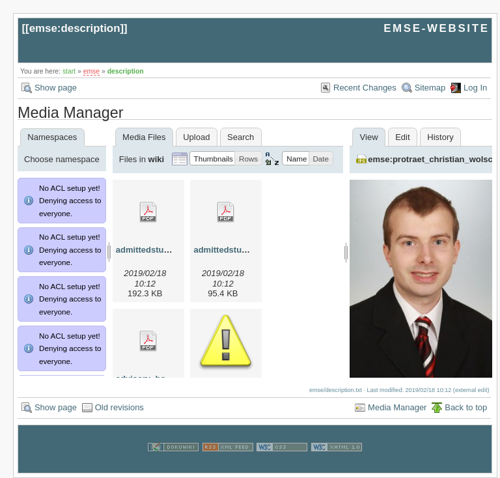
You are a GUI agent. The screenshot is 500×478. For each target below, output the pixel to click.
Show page (56, 87)
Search (240, 137)
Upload (196, 137)
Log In (475, 87)
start (69, 71)
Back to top (466, 407)
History (440, 137)
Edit (402, 137)
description (125, 71)
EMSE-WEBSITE (436, 28)
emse (91, 71)
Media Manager (397, 407)
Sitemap (430, 87)
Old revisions (119, 407)
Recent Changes (364, 87)
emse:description (74, 28)
